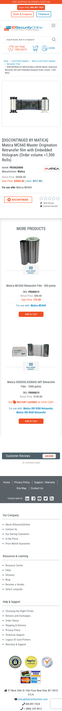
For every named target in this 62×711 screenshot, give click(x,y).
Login (48, 48)
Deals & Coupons (22, 14)
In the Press (11, 538)
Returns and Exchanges (17, 615)
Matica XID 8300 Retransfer (38, 408)
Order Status (12, 620)
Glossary (10, 575)
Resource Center (14, 565)
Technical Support (14, 634)
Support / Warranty (44, 482)
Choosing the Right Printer (19, 611)
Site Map (21, 488)
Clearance (43, 14)
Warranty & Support (15, 644)
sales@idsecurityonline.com (33, 699)
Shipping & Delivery (15, 625)
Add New (49, 456)
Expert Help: (31, 7)
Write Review (47, 203)
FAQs (8, 570)
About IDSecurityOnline (17, 524)
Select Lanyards (13, 589)
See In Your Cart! (31, 402)
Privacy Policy (22, 482)
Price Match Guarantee (17, 543)
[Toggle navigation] (53, 25)
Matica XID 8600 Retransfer (31, 412)
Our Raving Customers (17, 534)
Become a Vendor (14, 584)
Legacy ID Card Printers (18, 639)
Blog (7, 579)
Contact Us (37, 488)
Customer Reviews (49, 206)
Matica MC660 (38, 305)
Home (6, 482)
